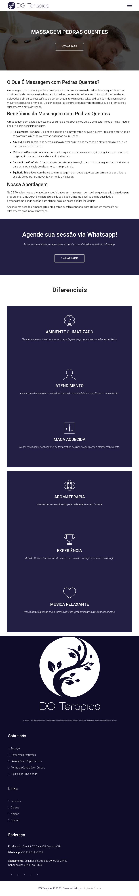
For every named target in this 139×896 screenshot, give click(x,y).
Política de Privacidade (24, 773)
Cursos (15, 807)
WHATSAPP (69, 46)
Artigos (15, 813)
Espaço (15, 748)
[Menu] (129, 5)
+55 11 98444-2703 (32, 852)
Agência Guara (92, 888)
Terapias (16, 801)
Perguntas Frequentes (23, 754)
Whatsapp (69, 258)
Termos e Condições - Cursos (28, 767)
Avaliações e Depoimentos (26, 761)
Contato (15, 820)
